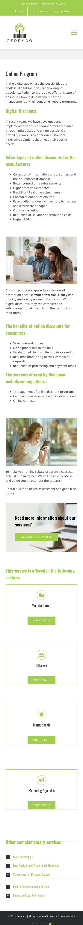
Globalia (70, 916)
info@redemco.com (53, 3)
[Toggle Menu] (74, 33)
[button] (41, 857)
